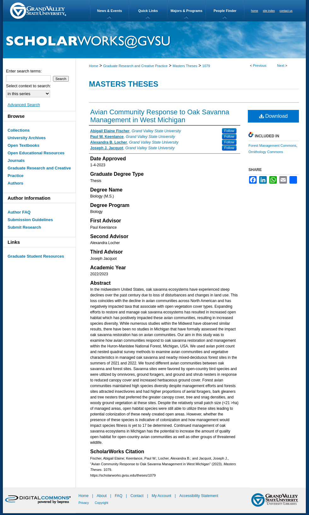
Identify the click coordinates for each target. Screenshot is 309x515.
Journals (16, 160)
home (254, 10)
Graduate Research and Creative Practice (135, 66)
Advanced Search (24, 104)
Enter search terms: (24, 71)
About (102, 496)
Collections (19, 130)
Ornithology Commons (265, 152)
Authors (15, 183)
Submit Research (24, 227)
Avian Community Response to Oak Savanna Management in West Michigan (159, 116)
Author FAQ (19, 212)
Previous (259, 65)
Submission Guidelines (30, 219)
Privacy (84, 503)
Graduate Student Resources (36, 256)
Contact (137, 496)
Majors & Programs (186, 11)
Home (93, 66)
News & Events (109, 11)
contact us (286, 10)
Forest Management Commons (272, 145)
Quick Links (148, 11)
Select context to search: (28, 85)
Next (280, 65)
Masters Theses (185, 66)
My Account (162, 496)
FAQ (119, 496)
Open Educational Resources (36, 153)
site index (269, 10)
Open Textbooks (23, 145)
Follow (229, 131)
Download (273, 116)
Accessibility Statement (198, 496)
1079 (206, 66)
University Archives (27, 137)
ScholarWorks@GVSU (154, 39)
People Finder (224, 11)
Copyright (101, 503)
